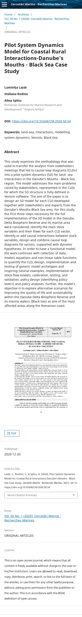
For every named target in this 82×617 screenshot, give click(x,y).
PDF (13, 433)
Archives (23, 14)
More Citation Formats (22, 495)
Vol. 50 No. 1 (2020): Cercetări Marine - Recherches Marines (36, 21)
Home (8, 14)
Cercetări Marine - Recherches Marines (39, 4)
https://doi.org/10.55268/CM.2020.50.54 (41, 121)
